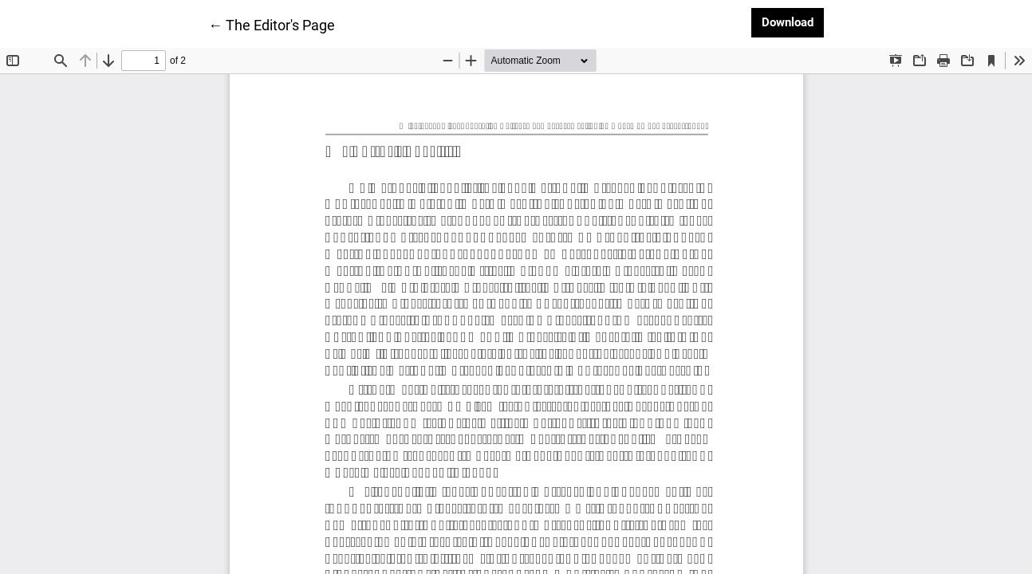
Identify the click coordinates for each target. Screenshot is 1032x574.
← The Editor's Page (271, 23)
